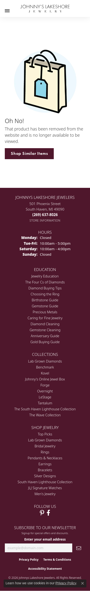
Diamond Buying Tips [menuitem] (45, 288)
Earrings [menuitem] (44, 464)
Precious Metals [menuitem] (45, 312)
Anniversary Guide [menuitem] (45, 336)
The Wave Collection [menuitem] (45, 415)
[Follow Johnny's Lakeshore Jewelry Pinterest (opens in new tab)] (42, 513)
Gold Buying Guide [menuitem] (45, 342)
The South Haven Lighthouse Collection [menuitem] (45, 409)
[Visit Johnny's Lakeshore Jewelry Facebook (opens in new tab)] (48, 513)
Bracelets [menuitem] (45, 470)
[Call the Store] (45, 214)
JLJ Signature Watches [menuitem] (45, 488)
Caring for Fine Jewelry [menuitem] (45, 318)
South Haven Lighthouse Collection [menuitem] (45, 482)
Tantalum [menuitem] (45, 403)
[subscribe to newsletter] (78, 547)
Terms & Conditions (57, 560)
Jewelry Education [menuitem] (45, 276)
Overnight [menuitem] (45, 391)
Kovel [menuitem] (45, 373)
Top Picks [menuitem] (45, 434)
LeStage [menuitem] (45, 397)
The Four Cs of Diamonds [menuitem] (45, 282)
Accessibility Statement (45, 569)
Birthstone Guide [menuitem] (45, 300)
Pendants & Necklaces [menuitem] (45, 458)
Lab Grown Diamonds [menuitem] (45, 361)
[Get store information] (45, 220)
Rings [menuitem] (45, 452)
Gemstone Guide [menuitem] (45, 306)
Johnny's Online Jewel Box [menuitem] (45, 379)
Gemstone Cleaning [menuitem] (45, 330)
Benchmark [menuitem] (45, 367)
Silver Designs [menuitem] (45, 476)
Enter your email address (45, 539)
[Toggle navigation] (7, 11)
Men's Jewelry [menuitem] (45, 494)
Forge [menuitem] (45, 385)
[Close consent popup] (82, 583)
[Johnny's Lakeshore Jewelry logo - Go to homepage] (45, 6)
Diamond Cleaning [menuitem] (45, 324)
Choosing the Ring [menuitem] (45, 294)
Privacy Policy (29, 560)
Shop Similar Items (29, 153)
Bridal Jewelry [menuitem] (45, 446)
